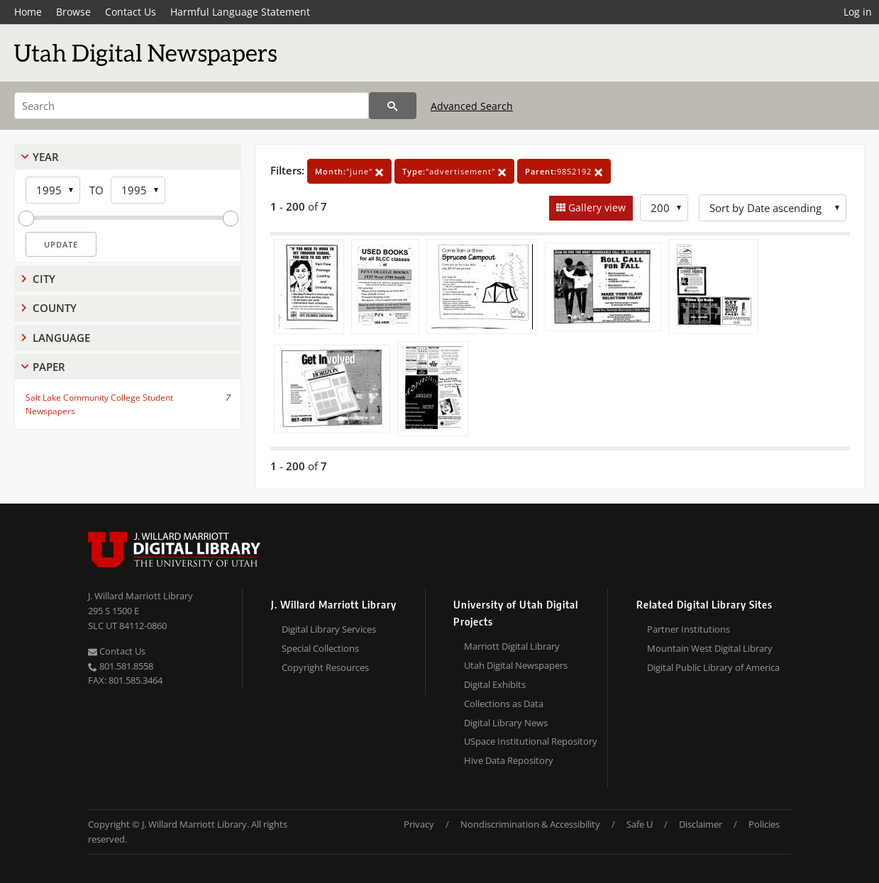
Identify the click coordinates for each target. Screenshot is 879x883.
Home (28, 11)
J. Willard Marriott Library (140, 595)
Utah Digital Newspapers (516, 665)
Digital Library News (506, 722)
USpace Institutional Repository (530, 741)
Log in (858, 11)
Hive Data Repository (508, 760)
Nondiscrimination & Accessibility (530, 824)
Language (61, 338)
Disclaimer (700, 824)
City (44, 279)
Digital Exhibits (495, 684)
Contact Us (130, 11)
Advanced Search (472, 106)
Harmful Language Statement (240, 11)
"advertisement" (454, 171)
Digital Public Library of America (713, 667)
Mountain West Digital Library (710, 648)
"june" (349, 171)
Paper (49, 367)
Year (46, 157)
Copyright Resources (325, 667)
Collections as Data (503, 703)
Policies (764, 824)
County (55, 308)
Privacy (419, 824)
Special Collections (320, 648)
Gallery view (595, 207)
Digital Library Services (329, 629)
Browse (73, 11)
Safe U (639, 824)
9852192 (564, 171)
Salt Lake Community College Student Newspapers (99, 404)
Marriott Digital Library (512, 646)
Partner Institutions (688, 629)
